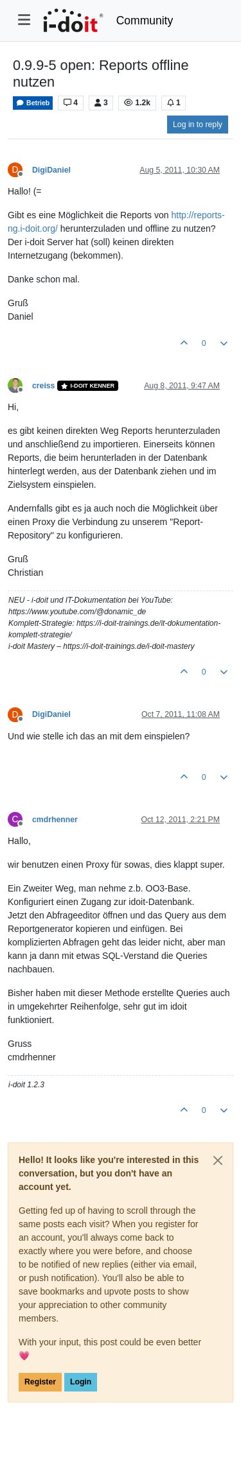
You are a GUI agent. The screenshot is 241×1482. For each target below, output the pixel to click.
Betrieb (32, 103)
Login (80, 1381)
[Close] (218, 1160)
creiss (43, 385)
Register (40, 1381)
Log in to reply (197, 124)
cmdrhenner (55, 819)
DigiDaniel (51, 170)
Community (145, 20)
